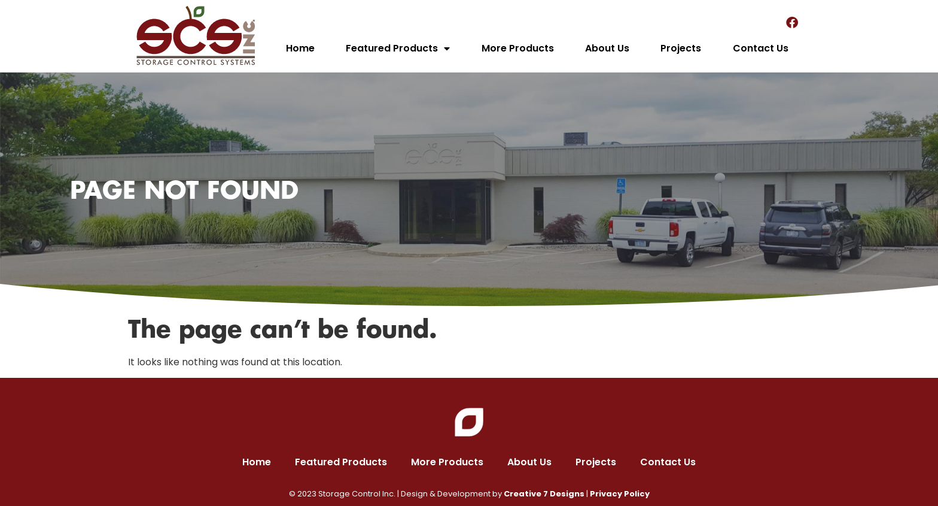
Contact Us (760, 48)
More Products (518, 48)
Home (300, 48)
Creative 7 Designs (544, 493)
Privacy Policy (620, 493)
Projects (680, 48)
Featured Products (398, 48)
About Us (607, 48)
